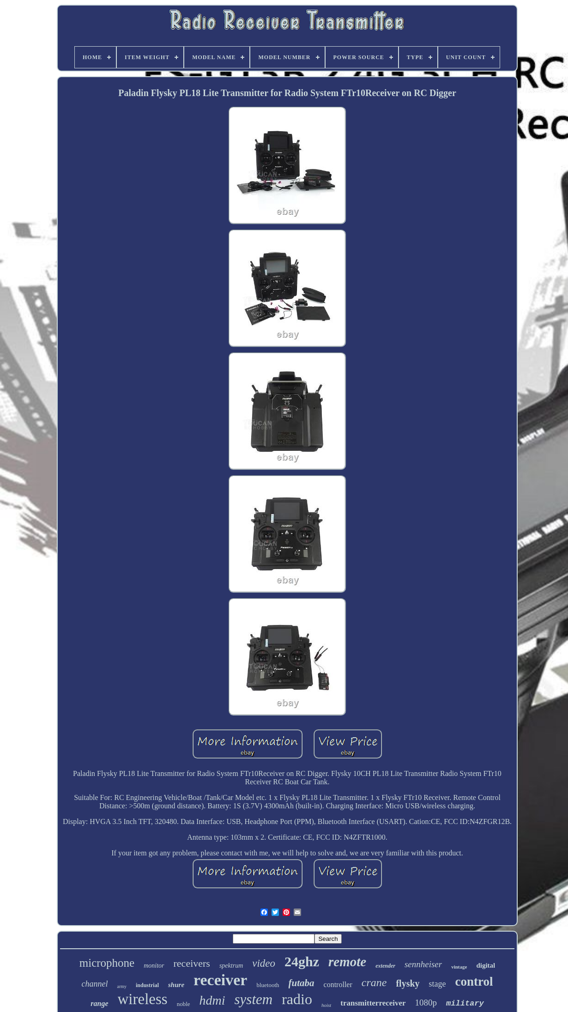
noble (183, 1003)
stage (437, 983)
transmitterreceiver (372, 1003)
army (122, 986)
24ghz (301, 961)
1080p (426, 1002)
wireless (143, 999)
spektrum (231, 965)
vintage (459, 967)
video (263, 963)
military (465, 1003)
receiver (220, 979)
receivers (192, 963)
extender (385, 966)
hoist (326, 1005)
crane (374, 982)
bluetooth (267, 985)
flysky (407, 983)
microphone (106, 963)
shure (176, 984)
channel (94, 983)
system (254, 999)
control (474, 981)
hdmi (212, 1000)
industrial (147, 985)
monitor (154, 965)
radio (297, 999)
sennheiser (423, 964)
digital (485, 965)
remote (347, 961)
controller (338, 984)
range (99, 1003)
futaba (301, 982)
